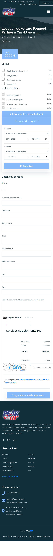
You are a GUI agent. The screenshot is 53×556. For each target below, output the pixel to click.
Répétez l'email (7, 249)
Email (4, 236)
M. (5, 190)
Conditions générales (9, 462)
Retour (7, 147)
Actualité (31, 458)
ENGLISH (14, 476)
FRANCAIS (6, 476)
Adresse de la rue (8, 261)
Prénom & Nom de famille (11, 198)
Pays (3, 287)
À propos (5, 454)
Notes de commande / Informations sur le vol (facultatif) (23, 300)
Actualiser (26, 166)
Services (31, 466)
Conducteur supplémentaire (17, 71)
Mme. (6, 183)
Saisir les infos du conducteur (26, 114)
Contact (5, 458)
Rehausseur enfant (14, 80)
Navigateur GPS (12, 75)
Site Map (31, 454)
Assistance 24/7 (13, 108)
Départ (7, 129)
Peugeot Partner (13, 318)
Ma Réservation (8, 471)
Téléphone (6, 210)
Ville (3, 274)
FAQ (30, 471)
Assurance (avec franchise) (17, 104)
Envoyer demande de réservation (28, 395)
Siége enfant (11, 84)
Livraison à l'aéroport (15, 100)
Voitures (31, 462)
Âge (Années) (7, 223)
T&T (31, 531)
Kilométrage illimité (14, 95)
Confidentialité (7, 466)
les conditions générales (27, 380)
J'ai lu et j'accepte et (27, 381)
